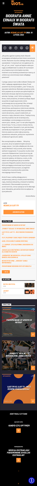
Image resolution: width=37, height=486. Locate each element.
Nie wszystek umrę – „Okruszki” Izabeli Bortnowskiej (15, 262)
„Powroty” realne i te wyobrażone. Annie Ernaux (18, 229)
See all (5, 272)
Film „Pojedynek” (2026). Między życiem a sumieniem (18, 237)
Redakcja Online (7, 333)
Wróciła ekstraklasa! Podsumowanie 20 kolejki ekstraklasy (18, 452)
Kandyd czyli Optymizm (19, 425)
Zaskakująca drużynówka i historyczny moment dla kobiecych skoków (18, 251)
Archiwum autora (18, 212)
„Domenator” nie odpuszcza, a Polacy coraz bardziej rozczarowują (16, 256)
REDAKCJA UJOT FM (18, 32)
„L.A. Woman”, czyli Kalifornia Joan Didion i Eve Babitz (17, 245)
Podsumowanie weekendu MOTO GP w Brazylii (16, 266)
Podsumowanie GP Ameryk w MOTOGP (13, 225)
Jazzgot (6, 291)
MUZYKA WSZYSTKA (9, 284)
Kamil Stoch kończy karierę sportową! (15, 241)
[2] (32, 48)
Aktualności (18, 12)
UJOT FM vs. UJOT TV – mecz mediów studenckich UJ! (17, 233)
